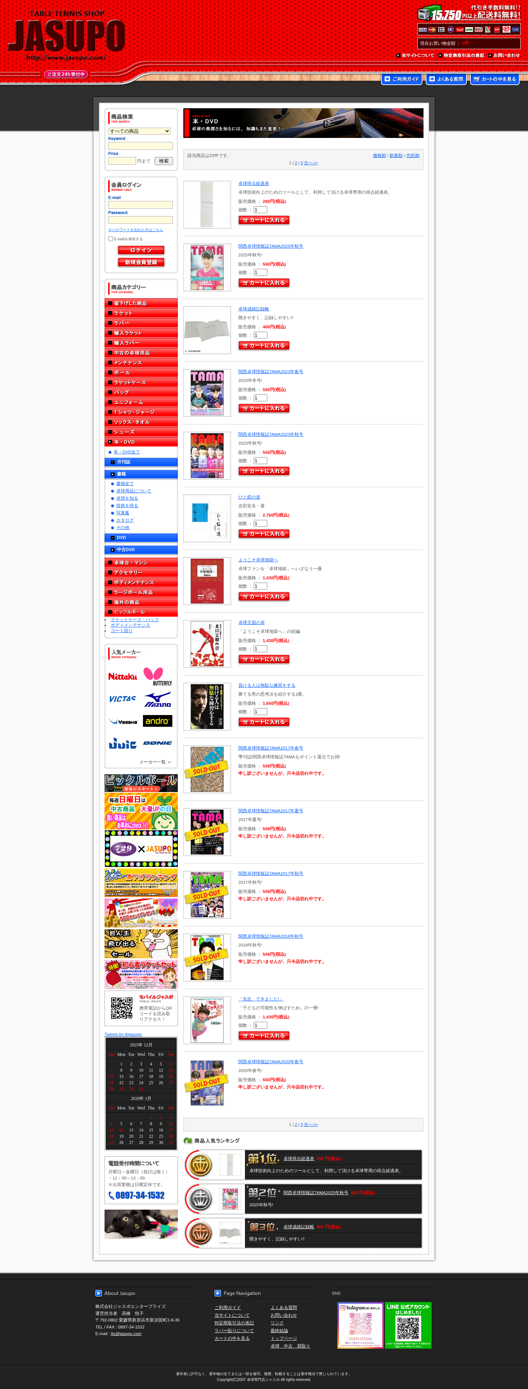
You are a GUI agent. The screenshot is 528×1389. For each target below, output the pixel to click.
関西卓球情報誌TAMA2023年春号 (270, 371)
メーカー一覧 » (154, 761)
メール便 (141, 1224)
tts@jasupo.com (126, 1333)
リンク (277, 1322)
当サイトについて (415, 56)
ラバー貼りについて (234, 1330)
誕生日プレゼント (141, 913)
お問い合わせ (504, 56)
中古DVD (126, 549)
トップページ (284, 1338)
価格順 (379, 155)
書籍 (121, 473)
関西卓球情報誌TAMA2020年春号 (270, 1061)
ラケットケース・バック (135, 619)
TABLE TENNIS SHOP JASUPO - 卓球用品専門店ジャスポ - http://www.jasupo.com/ (66, 36)
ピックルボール (141, 612)
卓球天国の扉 (251, 622)
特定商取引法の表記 (462, 56)
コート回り (122, 630)
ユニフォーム (141, 402)
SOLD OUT (206, 769)
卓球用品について (133, 490)
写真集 (122, 512)
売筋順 (412, 155)
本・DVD (141, 442)
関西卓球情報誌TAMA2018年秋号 (270, 936)
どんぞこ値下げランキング (141, 882)
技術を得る (127, 505)
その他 (122, 527)
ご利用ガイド (401, 80)
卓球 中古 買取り (290, 1346)
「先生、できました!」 (260, 998)
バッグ (141, 392)
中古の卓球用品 (141, 353)
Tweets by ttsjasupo (123, 1034)
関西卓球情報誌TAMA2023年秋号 (270, 434)
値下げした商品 (141, 303)
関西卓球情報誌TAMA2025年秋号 (270, 246)
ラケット (141, 313)
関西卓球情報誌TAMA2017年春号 (270, 747)
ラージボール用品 (141, 592)
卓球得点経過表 (253, 183)
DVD (121, 537)
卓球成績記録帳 (253, 308)
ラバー (141, 323)
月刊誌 (123, 461)
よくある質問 (446, 80)
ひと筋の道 (249, 497)
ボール (141, 373)
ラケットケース (141, 382)
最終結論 (279, 1330)
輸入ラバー (141, 343)
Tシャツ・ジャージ (141, 412)
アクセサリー (141, 572)
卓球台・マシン (141, 563)
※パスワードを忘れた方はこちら (135, 230)
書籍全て (125, 483)
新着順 (396, 155)
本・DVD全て (127, 451)
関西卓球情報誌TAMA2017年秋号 (270, 873)
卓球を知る (127, 498)
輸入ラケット (141, 333)
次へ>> (311, 162)
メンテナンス (141, 363)
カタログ (125, 520)
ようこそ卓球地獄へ (258, 559)
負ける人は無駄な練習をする (267, 685)
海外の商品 (141, 602)
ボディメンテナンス (141, 582)
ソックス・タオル (141, 422)
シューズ (141, 432)
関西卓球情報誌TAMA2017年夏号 (270, 810)
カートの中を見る (495, 80)
